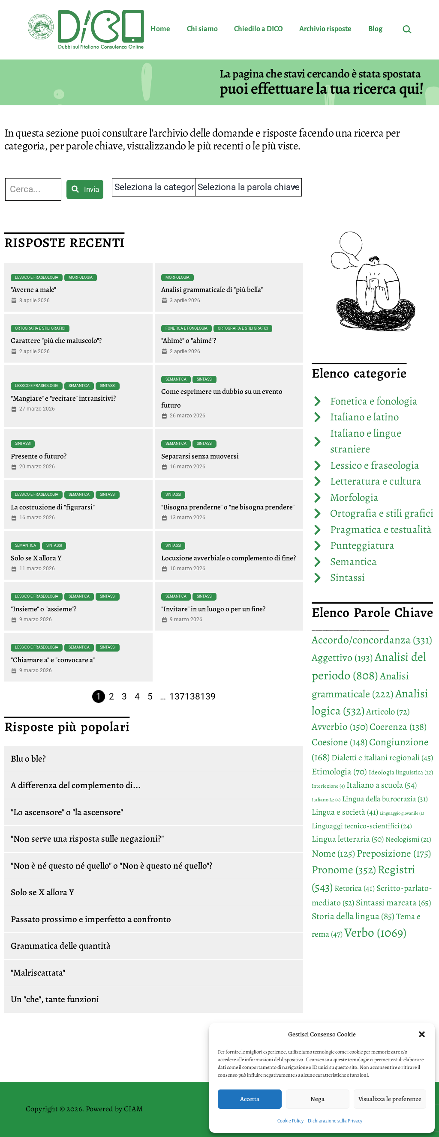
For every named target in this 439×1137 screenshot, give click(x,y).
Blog (375, 29)
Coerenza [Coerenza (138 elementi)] (398, 726)
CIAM (133, 1109)
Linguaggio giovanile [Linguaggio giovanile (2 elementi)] (402, 813)
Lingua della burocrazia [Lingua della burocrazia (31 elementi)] (385, 799)
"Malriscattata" (38, 973)
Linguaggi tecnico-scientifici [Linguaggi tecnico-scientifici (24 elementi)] (362, 826)
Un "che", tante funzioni (55, 999)
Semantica (79, 386)
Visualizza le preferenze (389, 1099)
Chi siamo (202, 29)
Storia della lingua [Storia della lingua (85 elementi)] (353, 916)
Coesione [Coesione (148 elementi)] (339, 742)
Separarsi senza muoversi (200, 456)
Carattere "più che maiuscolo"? (56, 340)
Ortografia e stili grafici (40, 328)
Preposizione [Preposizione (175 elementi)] (394, 853)
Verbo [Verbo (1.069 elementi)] (375, 932)
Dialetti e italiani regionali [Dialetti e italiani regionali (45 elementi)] (382, 757)
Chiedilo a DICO (258, 29)
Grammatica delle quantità (61, 946)
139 (208, 696)
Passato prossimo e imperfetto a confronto (91, 919)
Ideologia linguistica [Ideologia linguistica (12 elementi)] (401, 772)
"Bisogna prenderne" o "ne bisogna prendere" (228, 507)
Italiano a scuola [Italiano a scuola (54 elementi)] (381, 785)
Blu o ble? (28, 759)
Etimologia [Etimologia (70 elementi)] (339, 771)
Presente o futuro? (38, 456)
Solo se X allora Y (36, 558)
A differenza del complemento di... (76, 785)
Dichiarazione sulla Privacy (335, 1120)
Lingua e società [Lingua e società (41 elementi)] (345, 812)
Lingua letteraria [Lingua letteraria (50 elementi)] (348, 839)
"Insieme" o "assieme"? (43, 609)
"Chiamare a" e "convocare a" (53, 660)
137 (177, 696)
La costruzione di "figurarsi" (53, 507)
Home (160, 29)
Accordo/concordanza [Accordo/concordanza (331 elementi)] (372, 639)
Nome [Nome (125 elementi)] (333, 853)
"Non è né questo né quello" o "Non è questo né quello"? (112, 866)
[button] (422, 1034)
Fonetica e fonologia (186, 328)
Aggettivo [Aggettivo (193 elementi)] (342, 657)
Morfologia (81, 277)
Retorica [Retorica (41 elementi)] (354, 888)
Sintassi (107, 386)
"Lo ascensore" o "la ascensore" (67, 812)
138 (192, 696)
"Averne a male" (33, 290)
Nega (317, 1099)
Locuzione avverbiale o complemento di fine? (228, 558)
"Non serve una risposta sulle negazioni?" (87, 839)
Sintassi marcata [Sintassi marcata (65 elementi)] (393, 902)
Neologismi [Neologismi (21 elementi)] (408, 839)
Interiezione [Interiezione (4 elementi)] (328, 786)
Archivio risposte (325, 29)
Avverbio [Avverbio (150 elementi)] (340, 726)
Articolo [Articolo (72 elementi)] (388, 711)
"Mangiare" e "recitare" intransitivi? (63, 398)
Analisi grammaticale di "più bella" (212, 290)
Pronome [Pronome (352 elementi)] (344, 869)
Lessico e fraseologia (36, 277)
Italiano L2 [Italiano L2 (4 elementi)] (326, 799)
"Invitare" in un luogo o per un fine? (213, 609)
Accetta (249, 1099)
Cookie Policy (290, 1120)
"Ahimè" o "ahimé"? (188, 340)
